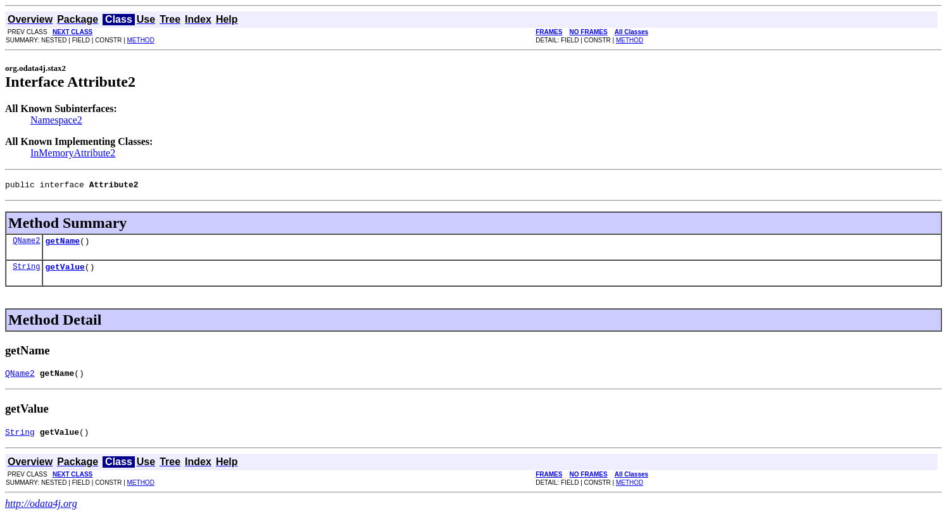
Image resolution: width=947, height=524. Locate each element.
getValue (64, 272)
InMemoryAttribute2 (72, 152)
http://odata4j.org (41, 513)
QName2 (26, 244)
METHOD (140, 40)
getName (62, 244)
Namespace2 (56, 120)
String (26, 271)
